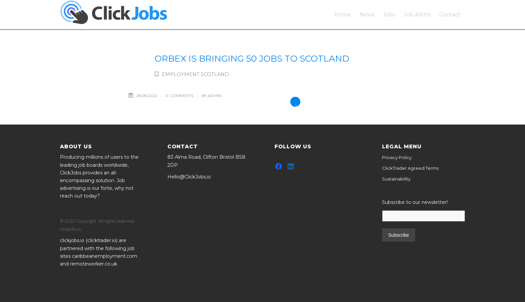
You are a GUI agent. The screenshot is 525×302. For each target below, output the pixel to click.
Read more (295, 101)
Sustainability (396, 178)
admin (214, 95)
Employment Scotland (195, 74)
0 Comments (179, 95)
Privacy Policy (397, 157)
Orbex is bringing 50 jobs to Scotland (252, 58)
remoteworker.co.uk (93, 264)
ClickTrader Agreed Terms (410, 168)
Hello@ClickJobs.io (189, 177)
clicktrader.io (101, 240)
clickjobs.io (72, 240)
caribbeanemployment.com (104, 256)
